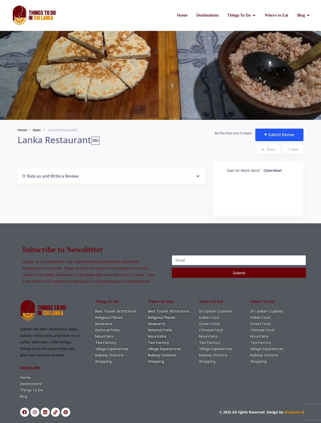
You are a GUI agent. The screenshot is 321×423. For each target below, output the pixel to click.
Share (268, 149)
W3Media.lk (294, 412)
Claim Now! (273, 171)
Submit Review (279, 134)
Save (293, 149)
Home (22, 130)
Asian (37, 130)
